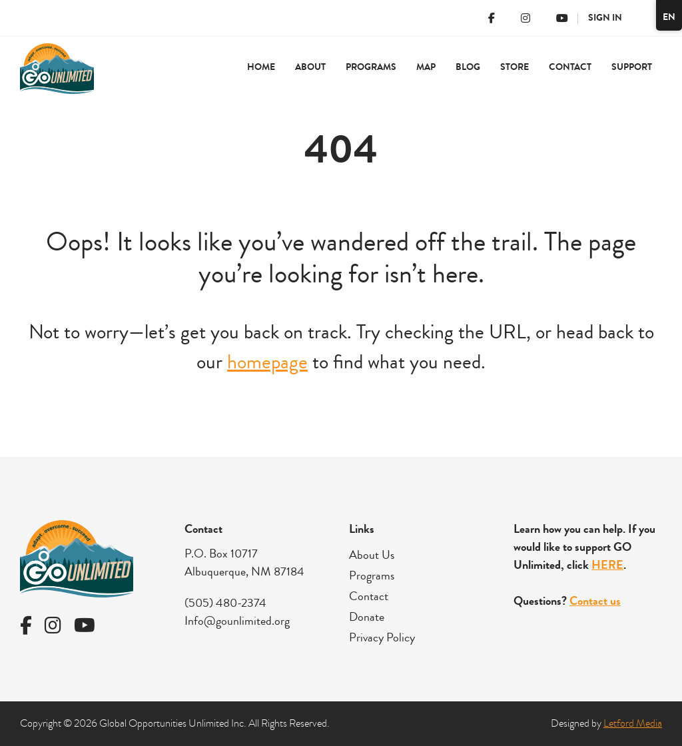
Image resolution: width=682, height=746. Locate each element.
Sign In (605, 18)
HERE (607, 564)
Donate (366, 616)
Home (261, 67)
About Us (371, 554)
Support (631, 67)
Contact (570, 67)
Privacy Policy (382, 637)
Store (514, 67)
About (310, 67)
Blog (468, 67)
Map (426, 67)
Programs (371, 67)
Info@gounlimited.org (237, 620)
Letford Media (632, 723)
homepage (267, 362)
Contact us (595, 600)
